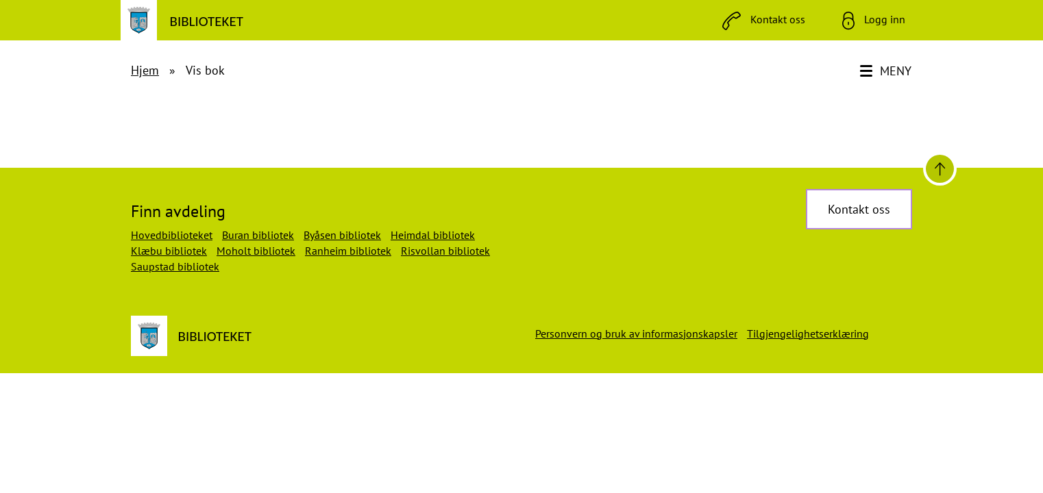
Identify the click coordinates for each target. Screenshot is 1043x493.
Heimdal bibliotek (433, 235)
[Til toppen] (940, 169)
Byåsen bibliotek (342, 235)
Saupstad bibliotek (175, 266)
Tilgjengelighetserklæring (808, 333)
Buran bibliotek (258, 235)
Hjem (145, 70)
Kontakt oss (859, 209)
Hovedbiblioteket (171, 235)
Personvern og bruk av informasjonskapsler (636, 333)
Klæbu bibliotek (169, 250)
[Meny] (887, 71)
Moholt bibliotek (256, 250)
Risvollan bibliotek (445, 250)
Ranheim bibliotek (348, 250)
